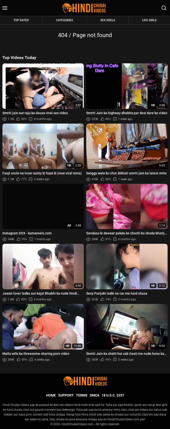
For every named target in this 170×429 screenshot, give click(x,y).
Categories (64, 20)
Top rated (21, 20)
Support (66, 395)
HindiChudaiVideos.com (77, 424)
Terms (81, 395)
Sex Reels (107, 20)
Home (51, 395)
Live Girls (149, 20)
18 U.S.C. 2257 (113, 395)
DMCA (94, 395)
